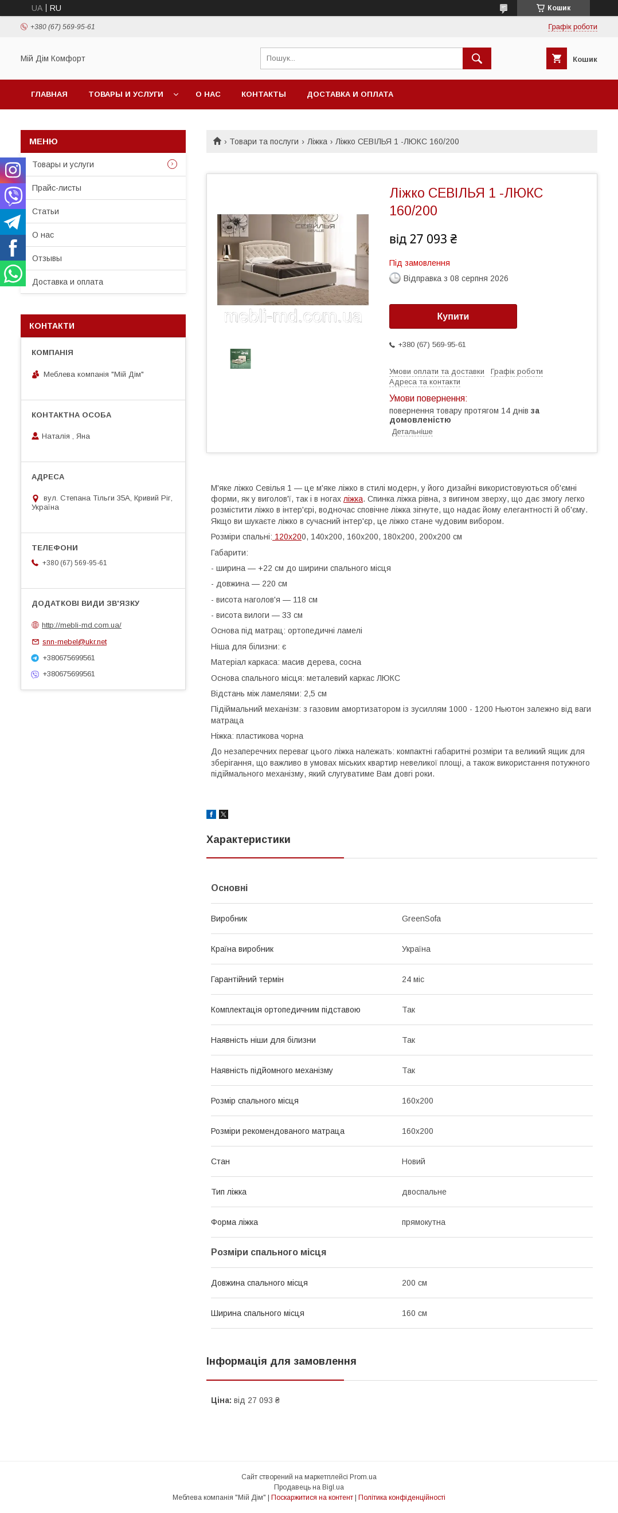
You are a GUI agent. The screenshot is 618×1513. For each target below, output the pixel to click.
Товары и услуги (125, 94)
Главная (49, 94)
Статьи (45, 211)
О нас (208, 94)
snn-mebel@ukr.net (74, 641)
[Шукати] (477, 58)
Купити (453, 316)
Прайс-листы (56, 187)
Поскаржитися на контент (312, 1498)
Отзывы (47, 258)
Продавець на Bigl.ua (309, 1487)
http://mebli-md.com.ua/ (82, 625)
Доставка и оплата (350, 94)
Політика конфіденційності (401, 1498)
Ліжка (317, 141)
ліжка (353, 498)
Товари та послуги (264, 141)
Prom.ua (363, 1477)
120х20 (287, 536)
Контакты (263, 94)
